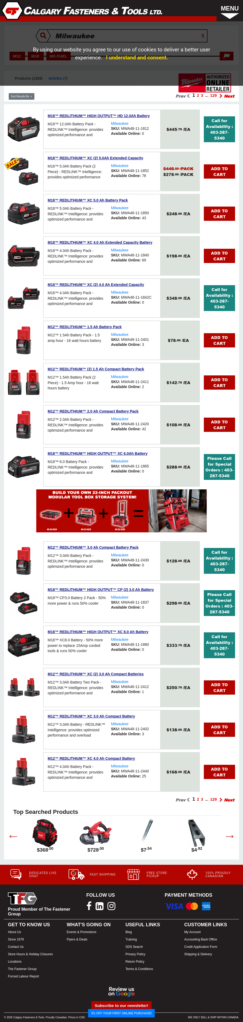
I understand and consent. (137, 57)
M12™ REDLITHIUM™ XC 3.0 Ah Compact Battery (91, 716)
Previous (9, 837)
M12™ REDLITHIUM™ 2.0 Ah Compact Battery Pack (93, 411)
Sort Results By (20, 96)
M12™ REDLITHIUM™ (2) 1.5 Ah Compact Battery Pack (96, 369)
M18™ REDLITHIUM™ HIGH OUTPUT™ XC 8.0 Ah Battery (98, 632)
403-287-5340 (219, 135)
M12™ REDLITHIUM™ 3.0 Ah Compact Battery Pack (93, 547)
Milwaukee (119, 123)
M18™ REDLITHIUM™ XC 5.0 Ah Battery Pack (88, 200)
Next (225, 837)
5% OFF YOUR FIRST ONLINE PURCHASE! (121, 1013)
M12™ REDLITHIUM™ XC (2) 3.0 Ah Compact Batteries (96, 674)
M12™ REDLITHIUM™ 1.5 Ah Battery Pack (85, 327)
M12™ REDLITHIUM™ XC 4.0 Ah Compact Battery (91, 758)
